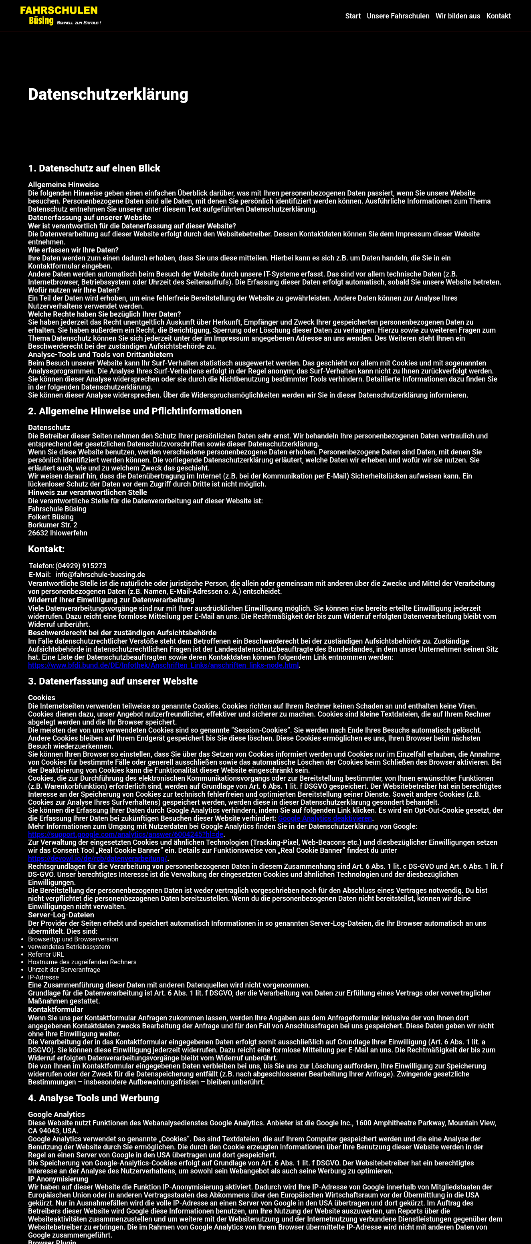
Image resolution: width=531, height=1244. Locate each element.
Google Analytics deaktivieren (325, 818)
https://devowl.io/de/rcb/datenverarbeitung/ (97, 858)
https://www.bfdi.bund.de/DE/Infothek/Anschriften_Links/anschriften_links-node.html (163, 665)
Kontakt (499, 16)
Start (353, 16)
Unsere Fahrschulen (398, 16)
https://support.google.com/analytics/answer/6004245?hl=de (125, 834)
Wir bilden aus (458, 16)
